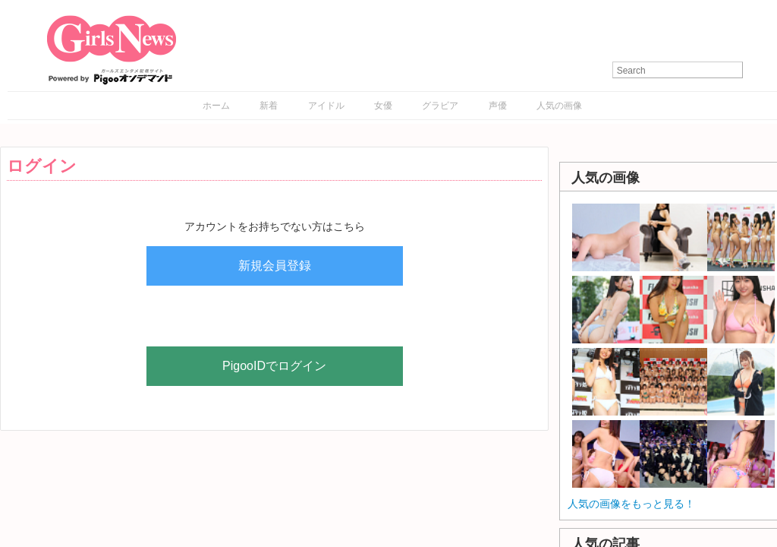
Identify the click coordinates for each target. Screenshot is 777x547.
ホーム (216, 105)
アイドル (326, 105)
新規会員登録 (274, 265)
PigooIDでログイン (274, 365)
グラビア (440, 105)
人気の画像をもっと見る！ (631, 504)
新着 (269, 105)
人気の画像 (559, 105)
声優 (498, 105)
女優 (383, 105)
